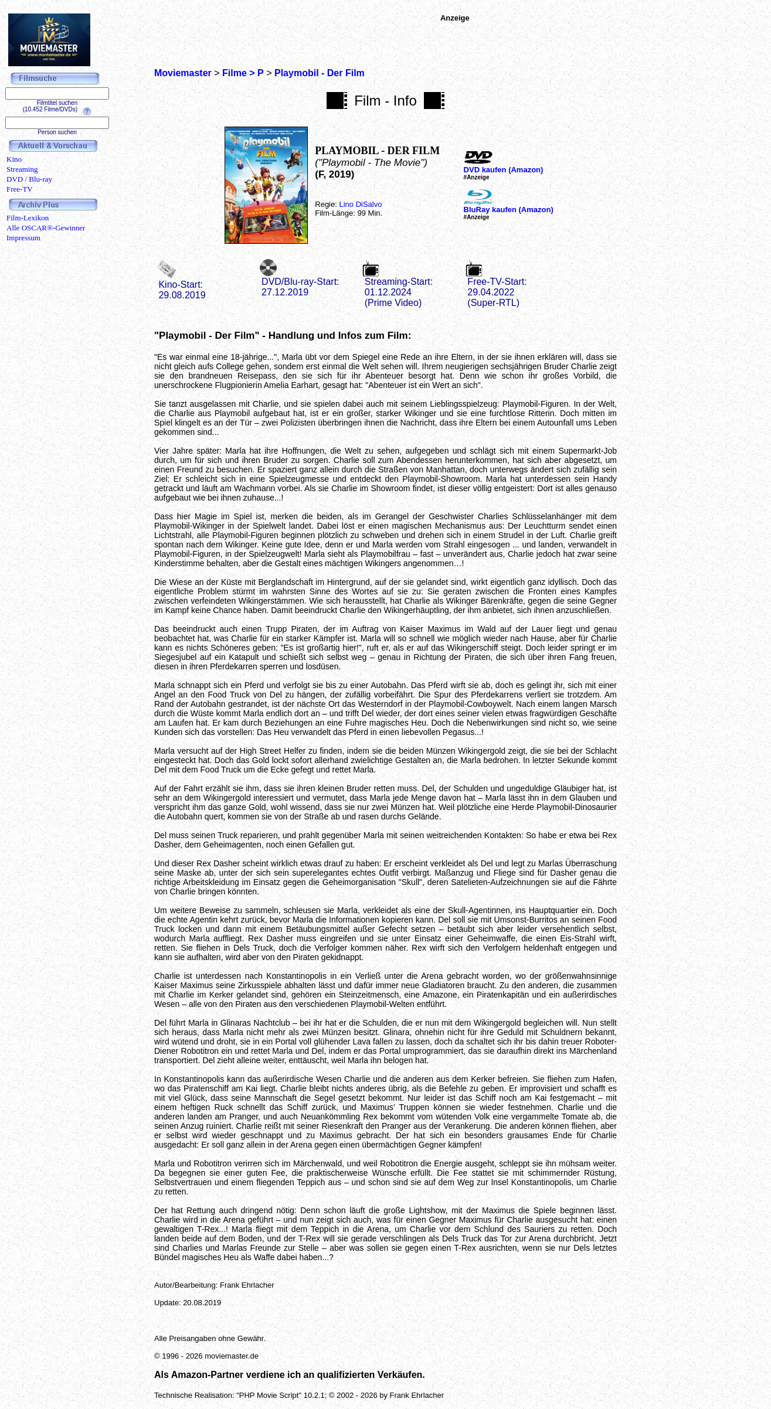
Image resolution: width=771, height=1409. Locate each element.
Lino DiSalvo (360, 204)
